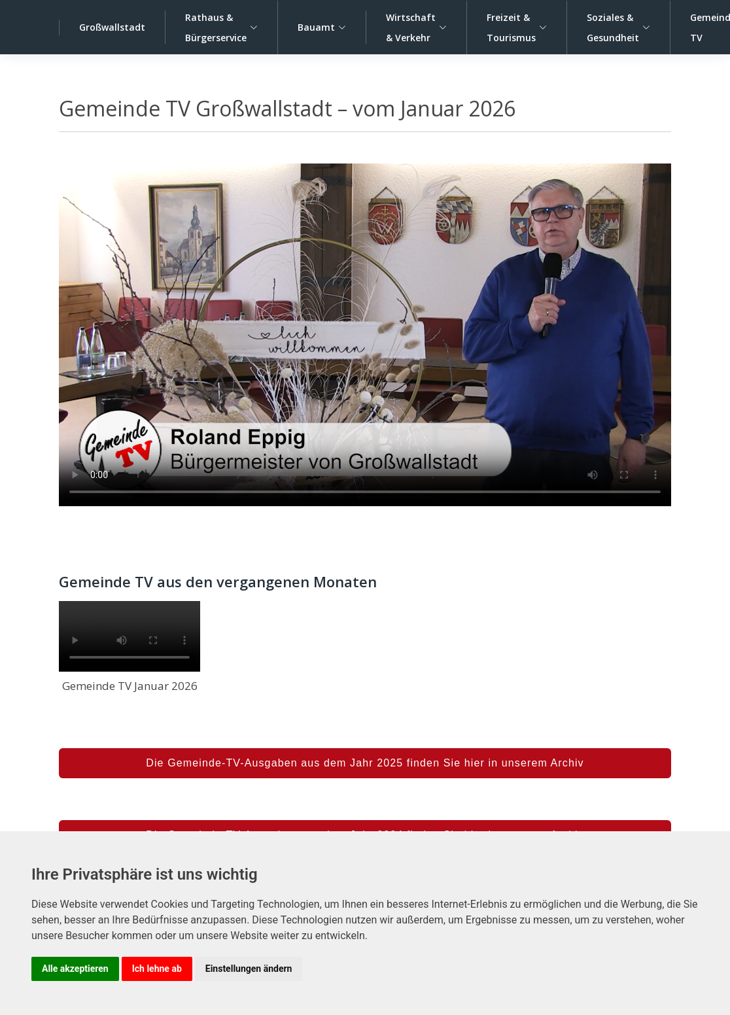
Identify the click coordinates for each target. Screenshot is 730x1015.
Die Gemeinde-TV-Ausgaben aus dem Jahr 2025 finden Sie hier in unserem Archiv (364, 762)
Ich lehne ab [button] (157, 968)
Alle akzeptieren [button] (75, 968)
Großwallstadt (112, 27)
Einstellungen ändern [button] (248, 968)
